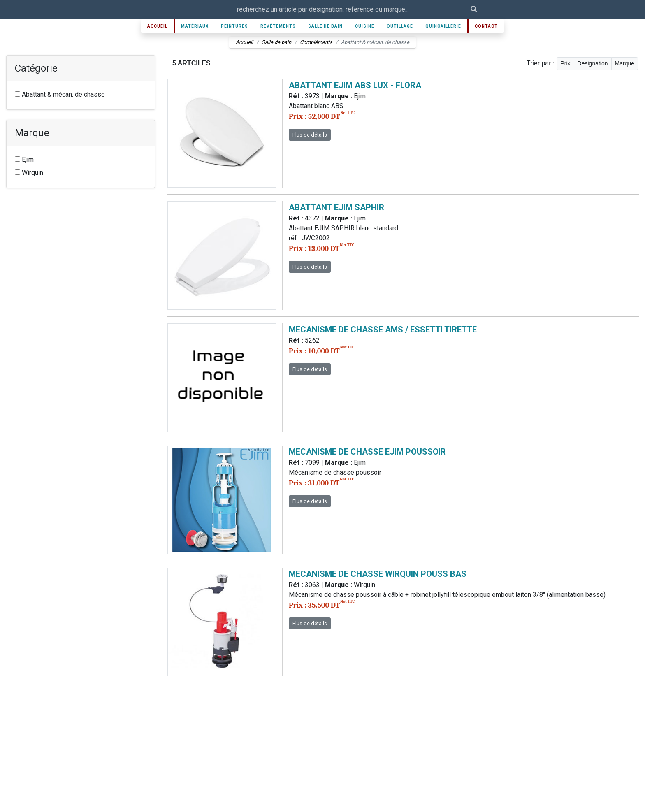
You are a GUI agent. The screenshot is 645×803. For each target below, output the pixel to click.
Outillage (400, 26)
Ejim (24, 159)
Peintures (234, 26)
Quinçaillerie (443, 26)
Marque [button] (624, 63)
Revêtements (278, 26)
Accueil (157, 26)
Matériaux (195, 26)
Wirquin (29, 172)
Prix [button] (565, 63)
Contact (486, 26)
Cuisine (364, 26)
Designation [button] (593, 63)
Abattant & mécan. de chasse (60, 94)
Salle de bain (325, 26)
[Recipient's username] (319, 9)
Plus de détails (309, 135)
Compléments (316, 42)
